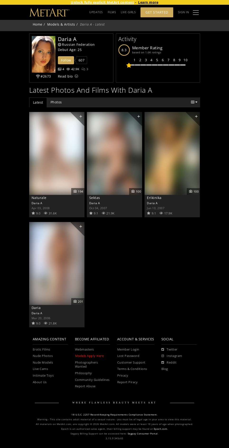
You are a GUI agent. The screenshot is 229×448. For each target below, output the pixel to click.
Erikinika (154, 197)
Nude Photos (43, 356)
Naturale (39, 197)
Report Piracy (127, 382)
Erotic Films (41, 349)
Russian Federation (76, 44)
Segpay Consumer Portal (143, 433)
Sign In (183, 12)
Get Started (156, 12)
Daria (36, 307)
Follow (66, 60)
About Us (40, 382)
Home (37, 24)
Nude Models (43, 362)
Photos (56, 102)
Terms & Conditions (132, 369)
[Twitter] (169, 349)
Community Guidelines (92, 380)
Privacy (122, 376)
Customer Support (131, 362)
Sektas (94, 197)
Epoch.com (160, 428)
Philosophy (83, 373)
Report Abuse (85, 386)
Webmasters (84, 349)
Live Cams (40, 369)
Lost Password (128, 356)
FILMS (112, 12)
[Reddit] (169, 362)
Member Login (128, 349)
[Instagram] (171, 356)
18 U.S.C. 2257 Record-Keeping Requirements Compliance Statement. (114, 414)
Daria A (37, 203)
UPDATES (96, 12)
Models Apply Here (89, 356)
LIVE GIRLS (128, 12)
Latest (38, 102)
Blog (164, 369)
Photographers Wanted (86, 364)
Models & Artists (61, 24)
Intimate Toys (43, 376)
